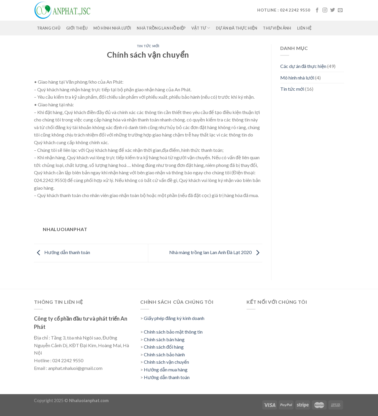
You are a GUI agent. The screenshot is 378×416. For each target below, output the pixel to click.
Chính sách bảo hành (164, 354)
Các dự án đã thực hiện (303, 66)
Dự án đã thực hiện (237, 28)
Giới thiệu (77, 28)
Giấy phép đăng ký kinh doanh (174, 318)
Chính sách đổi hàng (164, 347)
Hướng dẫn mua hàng (166, 369)
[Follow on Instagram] (324, 10)
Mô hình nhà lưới (112, 28)
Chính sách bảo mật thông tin (173, 331)
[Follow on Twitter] (332, 10)
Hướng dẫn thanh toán (62, 252)
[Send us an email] (340, 10)
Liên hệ (304, 28)
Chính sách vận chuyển (166, 362)
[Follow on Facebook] (317, 10)
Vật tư (200, 28)
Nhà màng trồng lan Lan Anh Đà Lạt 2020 (215, 252)
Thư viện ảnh (277, 28)
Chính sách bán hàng (164, 339)
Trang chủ (49, 28)
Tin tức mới (148, 46)
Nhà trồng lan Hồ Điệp (161, 28)
